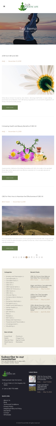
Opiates (8, 309)
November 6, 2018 (19, 202)
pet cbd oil (9, 311)
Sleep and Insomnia (13, 320)
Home (21, 31)
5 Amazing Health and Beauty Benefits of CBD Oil (19, 126)
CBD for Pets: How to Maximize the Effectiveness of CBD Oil (22, 196)
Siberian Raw (8, 340)
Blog (27, 31)
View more (9, 107)
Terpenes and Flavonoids (14, 322)
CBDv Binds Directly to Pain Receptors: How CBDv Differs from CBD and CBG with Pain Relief (40, 308)
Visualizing (9, 326)
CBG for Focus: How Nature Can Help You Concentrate (40, 277)
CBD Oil (8, 285)
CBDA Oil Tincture (12, 289)
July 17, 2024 (45, 280)
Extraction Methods (13, 301)
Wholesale (7, 415)
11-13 (37, 255)
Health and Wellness (13, 305)
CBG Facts (9, 291)
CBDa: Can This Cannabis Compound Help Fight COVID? (38, 296)
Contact (6, 413)
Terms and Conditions (11, 404)
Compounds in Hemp (13, 297)
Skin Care (9, 318)
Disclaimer (7, 411)
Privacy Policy (8, 406)
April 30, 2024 (45, 312)
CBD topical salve (12, 287)
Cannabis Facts (11, 280)
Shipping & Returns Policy (13, 408)
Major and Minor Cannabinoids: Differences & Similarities (41, 286)
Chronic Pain (10, 295)
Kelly (3, 61)
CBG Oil (8, 293)
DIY (7, 299)
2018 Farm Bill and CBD (10, 56)
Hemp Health (11, 307)
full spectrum (11, 303)
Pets (7, 314)
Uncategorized (11, 324)
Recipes (8, 316)
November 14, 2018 (14, 131)
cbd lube (9, 282)
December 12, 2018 (14, 61)
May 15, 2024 (45, 289)
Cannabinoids (10, 278)
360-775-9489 (13, 388)
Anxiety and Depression (14, 276)
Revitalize (19, 342)
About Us (7, 400)
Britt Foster (6, 202)
